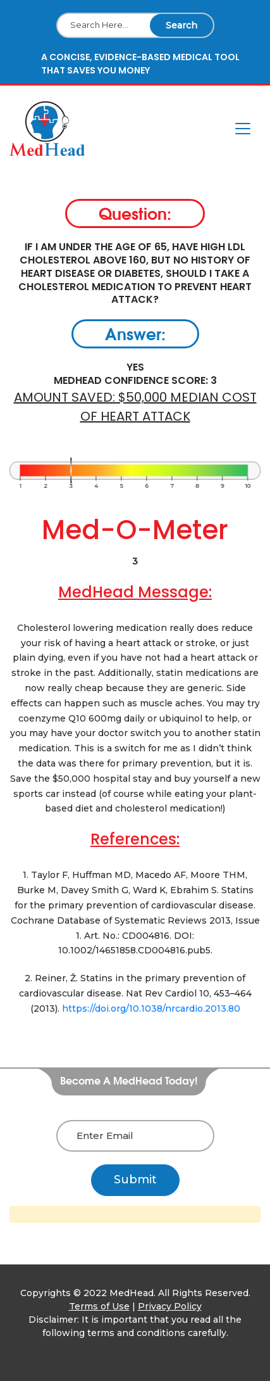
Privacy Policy (170, 1306)
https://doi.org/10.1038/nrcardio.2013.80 (151, 1008)
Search (181, 25)
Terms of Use (99, 1306)
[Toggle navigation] (243, 128)
